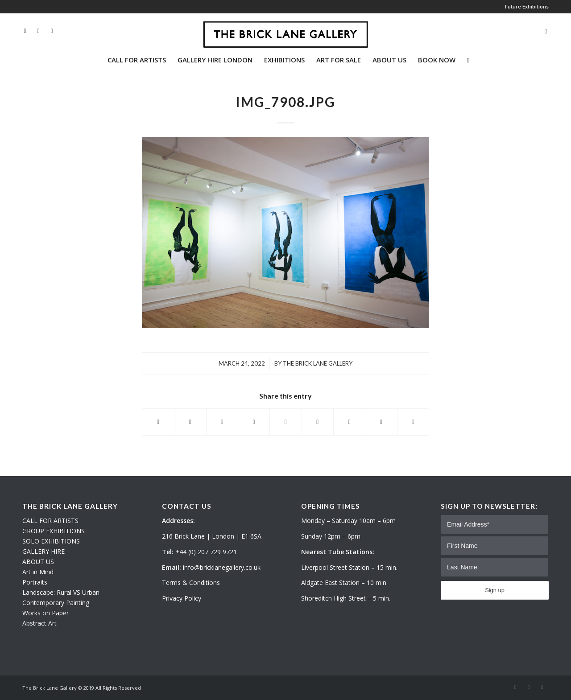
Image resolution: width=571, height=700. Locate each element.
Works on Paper (45, 613)
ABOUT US (38, 561)
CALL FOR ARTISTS (50, 520)
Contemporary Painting (55, 602)
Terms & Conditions (191, 582)
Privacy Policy (181, 598)
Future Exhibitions (527, 6)
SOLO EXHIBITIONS (51, 541)
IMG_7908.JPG (285, 102)
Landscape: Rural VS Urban (60, 592)
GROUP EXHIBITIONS (53, 531)
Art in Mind (38, 572)
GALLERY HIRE (43, 551)
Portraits (34, 582)
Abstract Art (39, 623)
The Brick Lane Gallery (317, 363)
